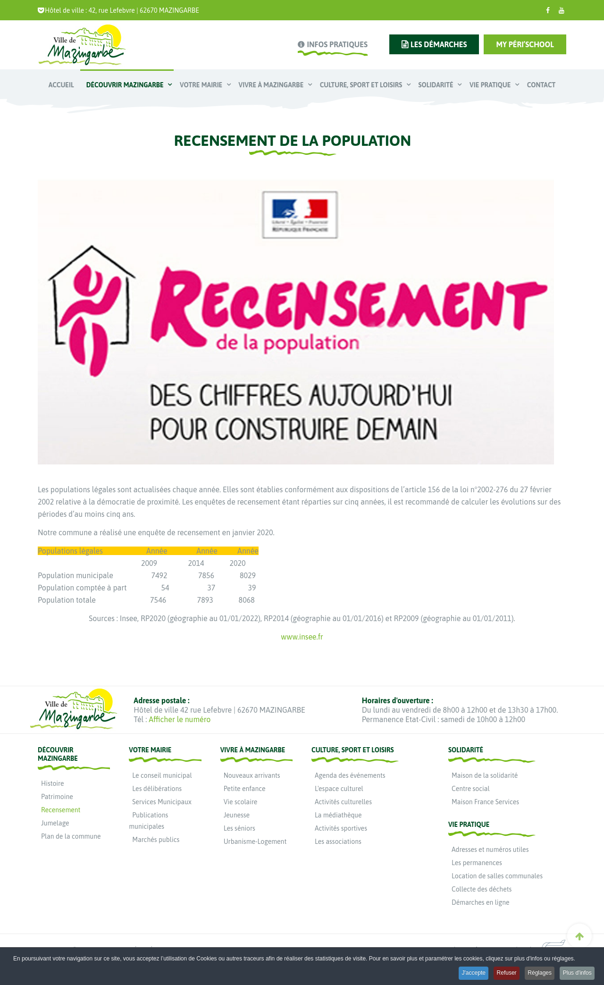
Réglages (536, 974)
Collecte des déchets (482, 889)
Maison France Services (485, 802)
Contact (541, 85)
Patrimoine (57, 796)
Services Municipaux (162, 802)
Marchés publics (155, 839)
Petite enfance (245, 788)
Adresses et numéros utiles (490, 849)
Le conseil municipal (162, 775)
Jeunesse (237, 815)
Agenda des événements (350, 775)
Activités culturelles (343, 802)
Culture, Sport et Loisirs (362, 85)
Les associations (338, 841)
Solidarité (437, 85)
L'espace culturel (339, 788)
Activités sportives (341, 828)
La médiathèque (338, 815)
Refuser (501, 974)
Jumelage (55, 823)
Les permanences (477, 863)
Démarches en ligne (481, 902)
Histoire (52, 783)
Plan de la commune (71, 836)
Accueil (61, 85)
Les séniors (239, 828)
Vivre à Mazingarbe (272, 85)
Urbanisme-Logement (255, 841)
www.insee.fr (302, 636)
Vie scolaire (241, 802)
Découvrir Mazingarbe (125, 85)
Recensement (60, 810)
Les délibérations (157, 788)
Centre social (471, 788)
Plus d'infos (576, 974)
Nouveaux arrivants (252, 775)
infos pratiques (337, 44)
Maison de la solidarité (485, 775)
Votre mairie (202, 85)
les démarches (439, 44)
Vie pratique (491, 85)
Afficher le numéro (179, 719)
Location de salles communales (497, 876)
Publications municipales (148, 820)
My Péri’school (525, 44)
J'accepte (465, 974)
